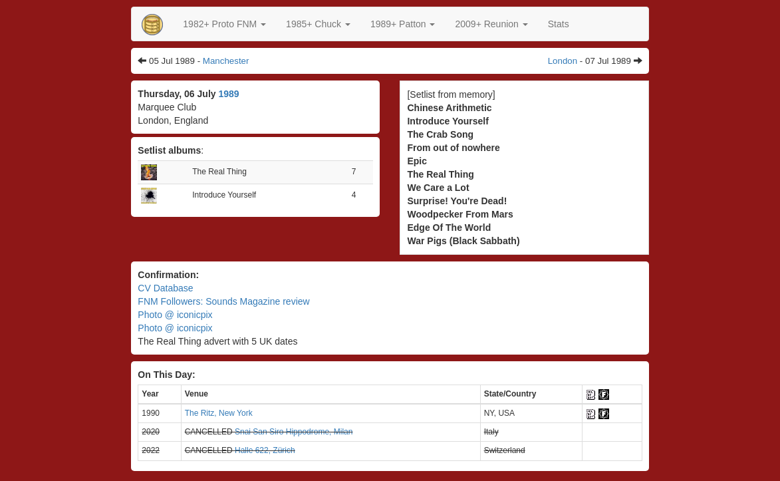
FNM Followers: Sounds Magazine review (223, 301)
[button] (224, 24)
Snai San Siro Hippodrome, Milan (293, 431)
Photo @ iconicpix (175, 314)
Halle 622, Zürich (265, 450)
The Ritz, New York (219, 413)
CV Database (165, 288)
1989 (228, 93)
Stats (558, 24)
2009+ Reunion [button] (491, 24)
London (562, 61)
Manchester (226, 61)
